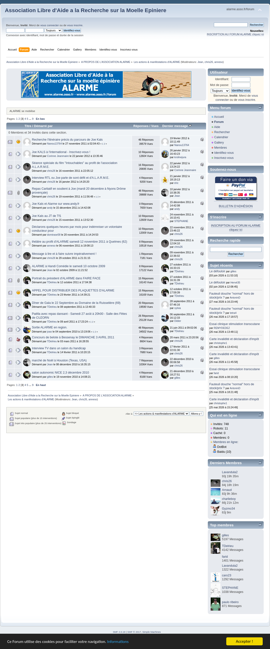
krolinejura (180, 157)
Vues (155, 126)
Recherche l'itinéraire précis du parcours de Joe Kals (67, 139)
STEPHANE (181, 221)
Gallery (219, 142)
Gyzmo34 (228, 508)
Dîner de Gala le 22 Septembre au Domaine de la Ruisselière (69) (76, 303)
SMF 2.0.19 (119, 632)
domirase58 (54, 234)
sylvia (177, 308)
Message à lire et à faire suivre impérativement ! (64, 254)
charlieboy (229, 499)
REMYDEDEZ (222, 327)
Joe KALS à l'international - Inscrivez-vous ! (61, 152)
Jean (200, 61)
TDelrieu (179, 271)
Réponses (140, 126)
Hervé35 (235, 282)
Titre (28, 126)
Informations (118, 642)
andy (50, 207)
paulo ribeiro (230, 602)
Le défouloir (217, 271)
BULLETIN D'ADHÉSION (236, 206)
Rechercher (222, 132)
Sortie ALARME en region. (49, 327)
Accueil (219, 117)
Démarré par (43, 126)
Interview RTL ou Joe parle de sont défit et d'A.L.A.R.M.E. (70, 177)
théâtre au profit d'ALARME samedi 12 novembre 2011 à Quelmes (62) (79, 241)
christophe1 (220, 343)
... (30, 118)
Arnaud (227, 490)
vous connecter (49, 25)
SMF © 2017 (134, 632)
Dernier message (177, 126)
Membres (220, 147)
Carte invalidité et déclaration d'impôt (234, 339)
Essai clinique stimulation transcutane (234, 324)
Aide (217, 127)
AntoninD (235, 297)
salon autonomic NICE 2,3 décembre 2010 (60, 372)
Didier (177, 320)
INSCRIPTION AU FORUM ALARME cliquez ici (235, 34)
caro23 (226, 575)
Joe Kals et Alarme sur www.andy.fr (55, 203)
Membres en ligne (225, 442)
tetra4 (233, 312)
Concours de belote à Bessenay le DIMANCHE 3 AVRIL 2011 (73, 337)
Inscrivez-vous (224, 158)
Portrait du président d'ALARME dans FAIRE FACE (66, 278)
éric (176, 182)
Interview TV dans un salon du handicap (59, 348)
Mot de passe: (219, 85)
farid (216, 373)
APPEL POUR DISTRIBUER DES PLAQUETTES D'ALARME (73, 290)
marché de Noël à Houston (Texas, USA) (59, 360)
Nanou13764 (54, 143)
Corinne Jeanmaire (58, 155)
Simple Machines (151, 632)
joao (49, 331)
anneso (218, 61)
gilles (50, 376)
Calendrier (221, 137)
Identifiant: (222, 79)
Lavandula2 (229, 472)
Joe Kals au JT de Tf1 (46, 216)
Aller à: (129, 413)
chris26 (209, 61)
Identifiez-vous (224, 152)
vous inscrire (74, 25)
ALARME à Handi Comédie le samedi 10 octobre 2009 (68, 266)
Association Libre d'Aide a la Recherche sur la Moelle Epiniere (85, 10)
